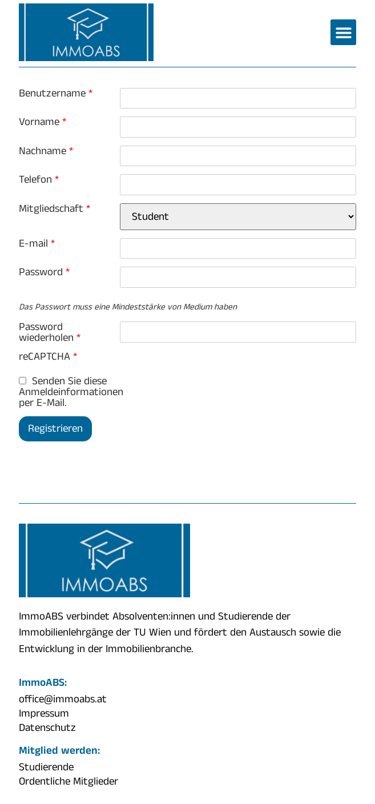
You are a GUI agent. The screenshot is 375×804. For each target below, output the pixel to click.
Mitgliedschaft (54, 208)
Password (44, 272)
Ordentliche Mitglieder (68, 781)
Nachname (46, 151)
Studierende (46, 767)
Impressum (44, 713)
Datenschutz (47, 728)
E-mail (37, 243)
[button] (343, 32)
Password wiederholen (49, 332)
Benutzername (55, 93)
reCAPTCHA (48, 356)
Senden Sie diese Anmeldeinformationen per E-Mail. (69, 392)
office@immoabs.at (63, 699)
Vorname (42, 121)
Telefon (39, 179)
